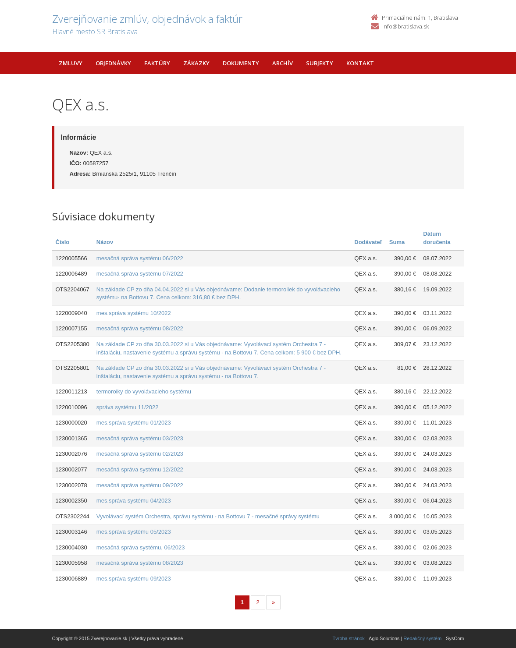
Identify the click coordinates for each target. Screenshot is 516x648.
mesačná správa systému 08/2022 (139, 328)
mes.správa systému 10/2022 (133, 313)
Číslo (63, 242)
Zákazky (196, 63)
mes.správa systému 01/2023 (133, 422)
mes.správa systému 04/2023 (133, 500)
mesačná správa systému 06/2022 (139, 258)
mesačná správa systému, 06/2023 (140, 547)
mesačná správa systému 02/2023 (139, 453)
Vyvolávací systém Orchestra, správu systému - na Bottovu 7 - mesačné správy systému (208, 516)
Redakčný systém (422, 638)
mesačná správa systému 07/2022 (139, 273)
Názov (104, 242)
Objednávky (113, 63)
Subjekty (319, 63)
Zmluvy (70, 63)
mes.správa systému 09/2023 (133, 578)
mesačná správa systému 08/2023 (139, 562)
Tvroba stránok (349, 638)
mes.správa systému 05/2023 (133, 531)
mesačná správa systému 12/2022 (139, 469)
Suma (397, 242)
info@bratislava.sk (405, 26)
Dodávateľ (368, 242)
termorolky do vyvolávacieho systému (143, 391)
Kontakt (360, 63)
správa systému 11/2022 (127, 407)
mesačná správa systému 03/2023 (139, 438)
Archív (282, 63)
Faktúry (157, 63)
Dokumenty (241, 63)
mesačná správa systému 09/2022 (139, 485)
